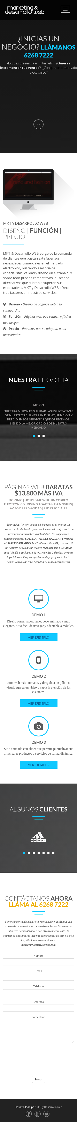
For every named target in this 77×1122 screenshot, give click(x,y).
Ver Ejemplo (38, 637)
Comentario (39, 1017)
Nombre (39, 955)
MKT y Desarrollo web (49, 1107)
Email (39, 971)
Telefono (38, 986)
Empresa (38, 1002)
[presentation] (34, 1063)
